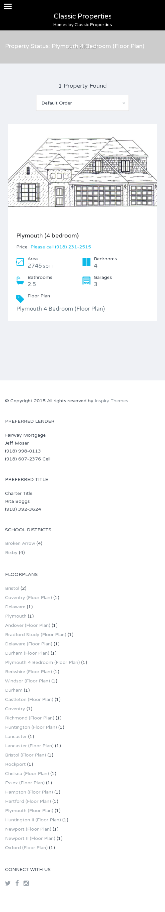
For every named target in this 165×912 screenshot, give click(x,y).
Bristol (12, 588)
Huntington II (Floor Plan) (33, 820)
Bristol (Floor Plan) (25, 755)
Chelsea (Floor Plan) (27, 773)
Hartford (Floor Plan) (28, 801)
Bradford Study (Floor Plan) (35, 634)
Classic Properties (83, 16)
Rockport (15, 764)
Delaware (15, 607)
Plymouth (16, 616)
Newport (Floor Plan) (28, 829)
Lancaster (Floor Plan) (29, 746)
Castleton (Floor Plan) (29, 699)
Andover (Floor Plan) (27, 625)
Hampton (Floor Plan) (29, 792)
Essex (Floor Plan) (25, 783)
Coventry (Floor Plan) (28, 597)
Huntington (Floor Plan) (31, 727)
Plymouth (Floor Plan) (29, 810)
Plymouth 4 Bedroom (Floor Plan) (42, 662)
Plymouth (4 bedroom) (47, 235)
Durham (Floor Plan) (27, 653)
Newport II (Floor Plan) (30, 838)
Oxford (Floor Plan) (26, 847)
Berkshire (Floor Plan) (28, 671)
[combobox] (82, 103)
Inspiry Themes (111, 401)
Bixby (11, 552)
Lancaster (16, 736)
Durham (14, 690)
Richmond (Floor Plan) (29, 718)
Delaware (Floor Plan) (28, 644)
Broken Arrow (20, 543)
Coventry (15, 709)
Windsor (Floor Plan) (27, 681)
